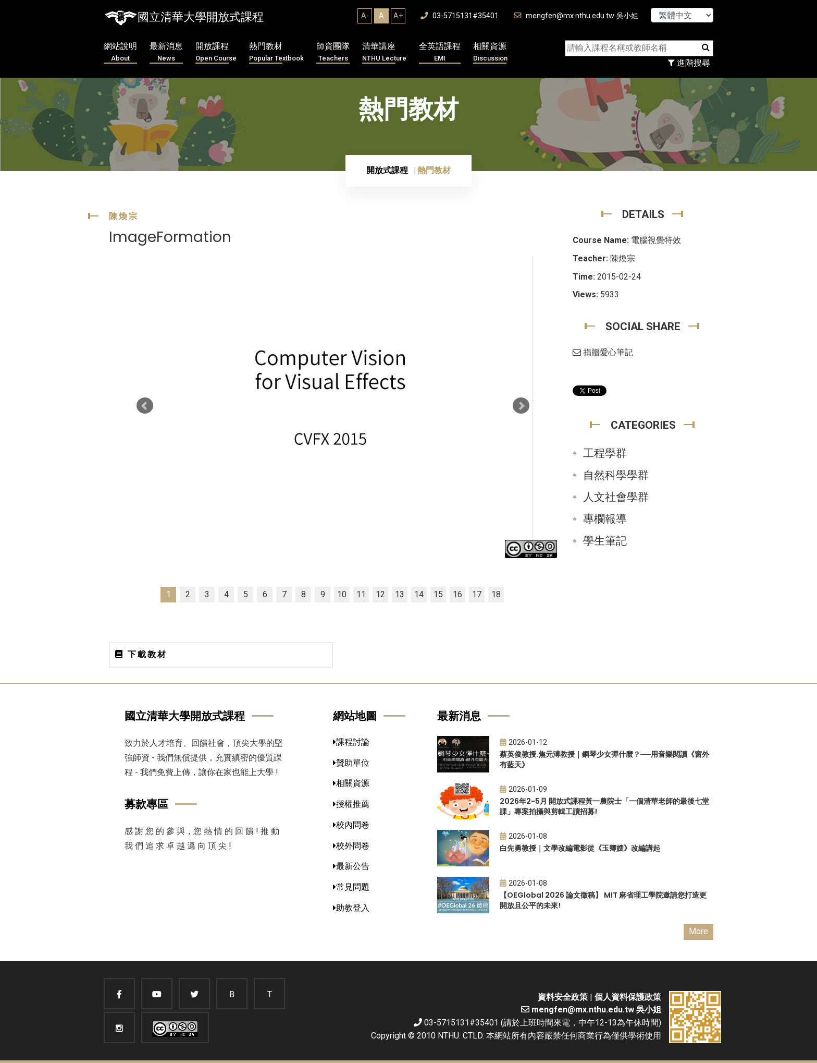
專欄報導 (605, 519)
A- (365, 15)
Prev (145, 405)
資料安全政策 (563, 997)
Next (521, 405)
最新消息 (166, 52)
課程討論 (351, 742)
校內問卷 (351, 825)
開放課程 (216, 52)
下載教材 (141, 654)
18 (496, 594)
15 (438, 594)
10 (341, 594)
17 (476, 594)
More (698, 931)
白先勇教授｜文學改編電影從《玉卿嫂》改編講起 (580, 848)
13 (399, 594)
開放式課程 (387, 170)
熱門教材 (276, 52)
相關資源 (490, 52)
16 (457, 594)
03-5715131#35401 (459, 15)
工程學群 (605, 453)
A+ (398, 15)
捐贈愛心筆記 (603, 352)
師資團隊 (333, 52)
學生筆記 (605, 541)
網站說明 (120, 52)
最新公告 (351, 866)
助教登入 (351, 908)
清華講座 (384, 52)
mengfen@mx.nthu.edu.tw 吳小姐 (576, 15)
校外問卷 (351, 846)
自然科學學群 (616, 475)
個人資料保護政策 (628, 997)
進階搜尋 (689, 63)
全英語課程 (440, 52)
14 (419, 594)
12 (380, 594)
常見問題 (351, 887)
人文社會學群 (616, 497)
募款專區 (146, 804)
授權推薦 (351, 804)
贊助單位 (351, 763)
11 (361, 594)
